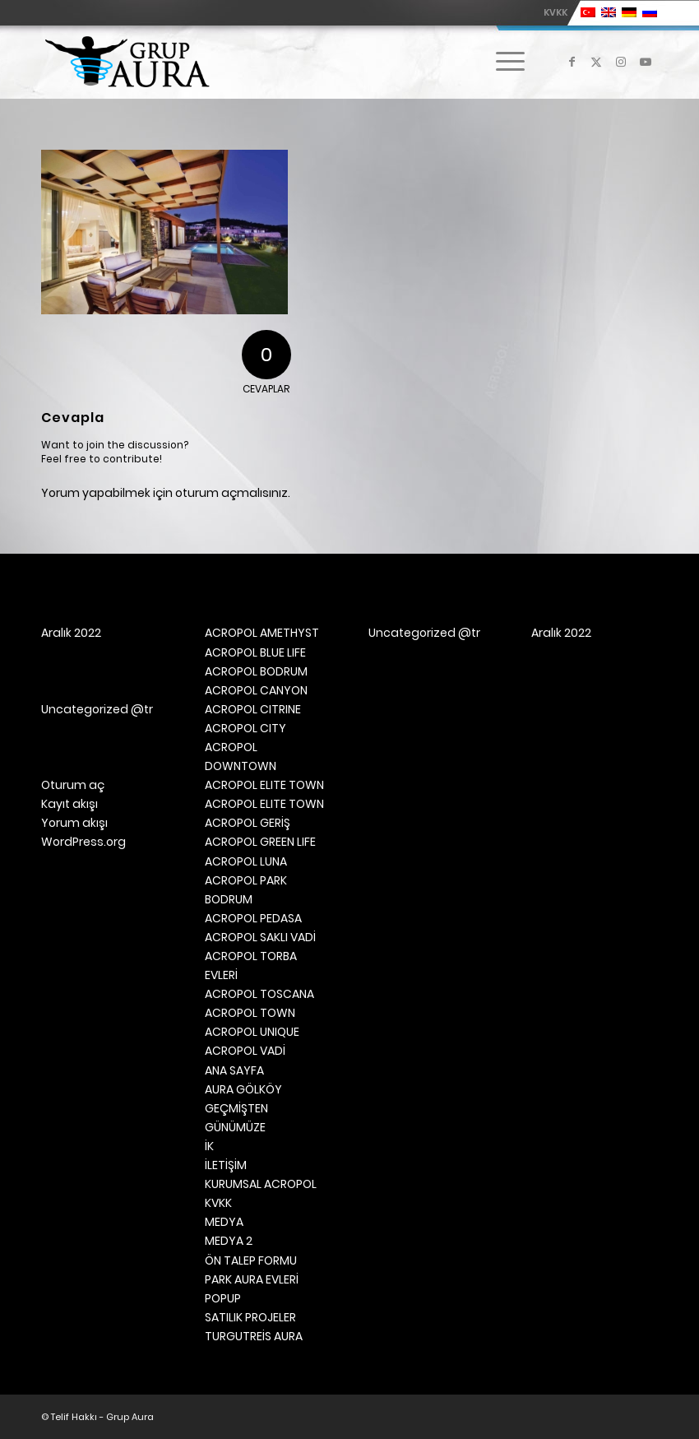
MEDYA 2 (228, 1240)
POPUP (223, 1298)
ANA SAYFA (234, 1070)
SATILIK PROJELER (250, 1317)
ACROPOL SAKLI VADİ (260, 937)
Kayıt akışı (69, 804)
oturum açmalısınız (231, 493)
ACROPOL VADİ (245, 1050)
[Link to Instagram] (621, 61)
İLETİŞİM (226, 1165)
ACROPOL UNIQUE (252, 1032)
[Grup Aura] (127, 62)
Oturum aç (72, 785)
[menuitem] (551, 12)
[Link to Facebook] (571, 61)
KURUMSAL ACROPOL (261, 1184)
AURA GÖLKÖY (243, 1089)
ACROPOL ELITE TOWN (264, 785)
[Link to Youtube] (645, 61)
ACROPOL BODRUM (256, 671)
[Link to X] (596, 61)
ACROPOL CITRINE (253, 709)
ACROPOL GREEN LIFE (260, 841)
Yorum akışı (74, 823)
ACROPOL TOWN (250, 1013)
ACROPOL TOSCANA (259, 994)
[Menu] (502, 62)
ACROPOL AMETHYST (262, 632)
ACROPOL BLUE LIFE (255, 652)
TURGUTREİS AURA (254, 1336)
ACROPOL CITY (245, 728)
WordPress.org (83, 841)
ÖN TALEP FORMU (251, 1260)
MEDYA (224, 1222)
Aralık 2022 (71, 632)
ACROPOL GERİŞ (247, 823)
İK (209, 1146)
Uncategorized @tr (97, 709)
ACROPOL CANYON (256, 690)
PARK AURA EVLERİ (252, 1279)
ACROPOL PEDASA (253, 918)
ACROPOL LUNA (246, 861)
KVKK (555, 12)
